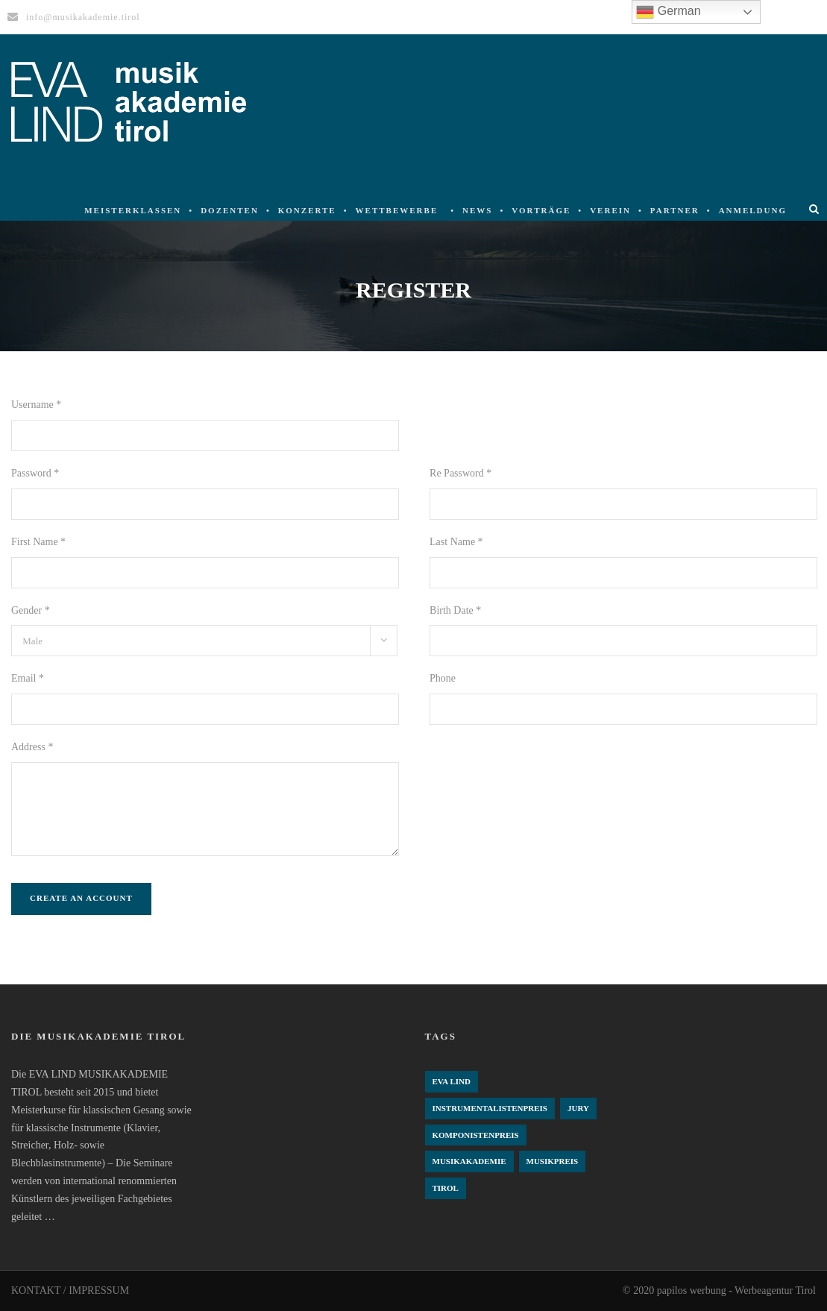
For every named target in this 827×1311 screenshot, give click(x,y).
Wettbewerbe (397, 210)
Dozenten (230, 210)
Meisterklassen (132, 210)
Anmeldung (753, 210)
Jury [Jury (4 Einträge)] (578, 1108)
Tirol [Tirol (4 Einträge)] (446, 1187)
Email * (27, 678)
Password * (35, 473)
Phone (443, 678)
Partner (674, 210)
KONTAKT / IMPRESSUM (70, 1290)
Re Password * (460, 473)
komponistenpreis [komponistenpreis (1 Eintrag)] (476, 1135)
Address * (32, 746)
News (477, 210)
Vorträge (541, 210)
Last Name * (456, 541)
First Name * (38, 541)
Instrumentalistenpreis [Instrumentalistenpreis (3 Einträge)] (490, 1108)
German (668, 12)
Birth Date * (455, 610)
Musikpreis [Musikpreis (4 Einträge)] (552, 1161)
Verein (610, 210)
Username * (36, 404)
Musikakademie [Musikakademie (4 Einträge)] (469, 1161)
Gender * (30, 610)
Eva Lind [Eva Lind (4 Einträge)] (452, 1081)
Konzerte (307, 210)
